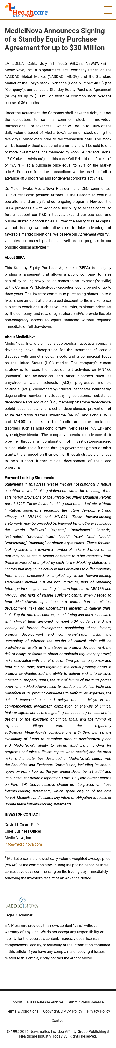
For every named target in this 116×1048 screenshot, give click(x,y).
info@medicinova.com (23, 844)
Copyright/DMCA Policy (62, 1011)
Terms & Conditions (22, 1011)
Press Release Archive (45, 1002)
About (17, 1002)
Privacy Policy (98, 1011)
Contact (58, 1020)
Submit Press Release (86, 1002)
